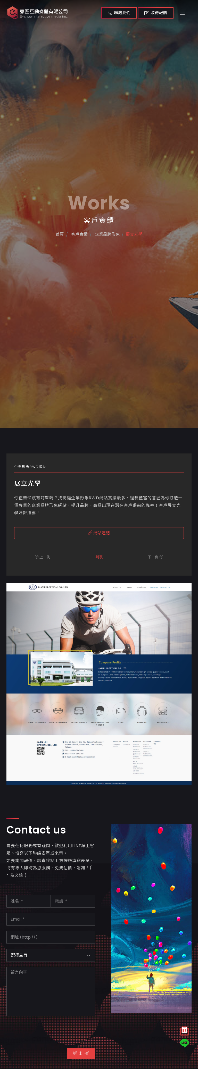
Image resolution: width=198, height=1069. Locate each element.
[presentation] (45, 1031)
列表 (99, 557)
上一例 (42, 557)
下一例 (155, 557)
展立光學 (140, 258)
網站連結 (99, 533)
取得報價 (155, 13)
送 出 (81, 1053)
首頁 (52, 258)
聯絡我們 (119, 13)
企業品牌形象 (108, 258)
